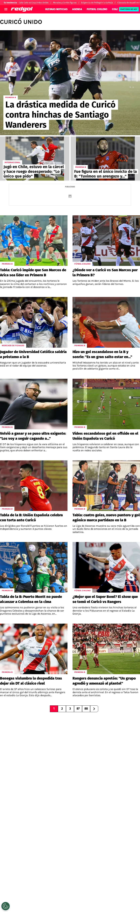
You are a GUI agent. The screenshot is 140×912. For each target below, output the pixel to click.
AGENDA (77, 9)
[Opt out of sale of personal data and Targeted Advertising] (5, 906)
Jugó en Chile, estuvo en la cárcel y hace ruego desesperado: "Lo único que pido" (34, 171)
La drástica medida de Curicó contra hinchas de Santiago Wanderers (60, 115)
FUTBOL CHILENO (97, 9)
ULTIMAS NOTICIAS (56, 9)
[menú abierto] (6, 9)
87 (78, 708)
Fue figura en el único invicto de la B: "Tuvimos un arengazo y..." (105, 174)
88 (86, 708)
